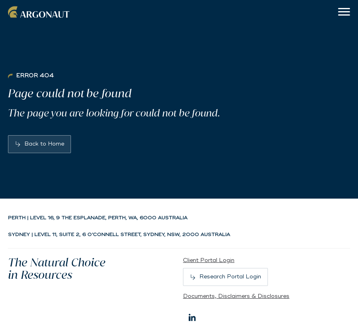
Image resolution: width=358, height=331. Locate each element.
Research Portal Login (230, 276)
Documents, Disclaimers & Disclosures (236, 296)
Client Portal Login (208, 260)
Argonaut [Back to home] (40, 12)
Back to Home (44, 143)
